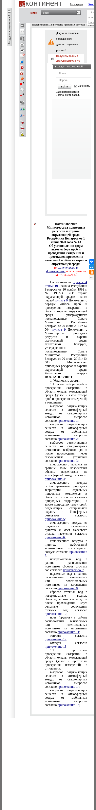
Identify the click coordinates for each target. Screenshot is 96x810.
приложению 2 (68, 439)
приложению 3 (68, 460)
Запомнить (84, 86)
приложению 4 (55, 479)
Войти (64, 86)
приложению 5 (55, 519)
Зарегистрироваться (67, 91)
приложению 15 (68, 705)
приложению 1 (68, 420)
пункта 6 (61, 300)
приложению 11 (68, 632)
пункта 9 (59, 329)
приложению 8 (73, 570)
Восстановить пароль (68, 95)
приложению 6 (55, 537)
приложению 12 (55, 639)
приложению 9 (68, 588)
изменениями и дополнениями (62, 269)
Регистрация (76, 4)
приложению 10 (55, 613)
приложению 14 (68, 686)
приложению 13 (55, 646)
